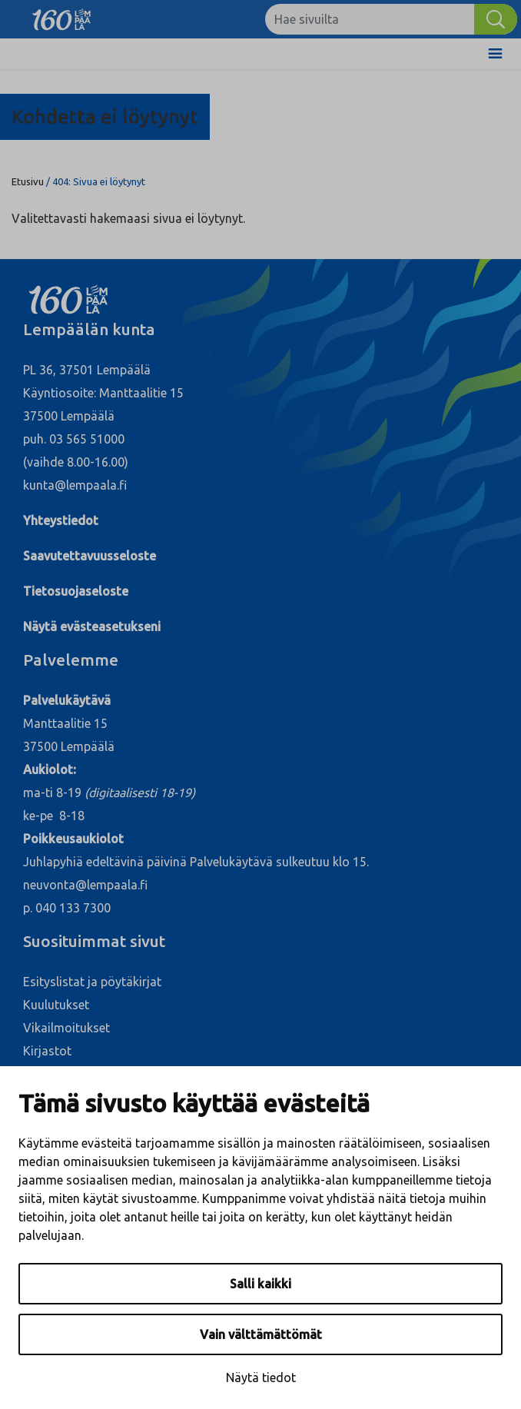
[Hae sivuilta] (369, 19)
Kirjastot (47, 1051)
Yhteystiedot (60, 520)
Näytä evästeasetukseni (92, 626)
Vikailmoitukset (66, 1028)
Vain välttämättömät (261, 1334)
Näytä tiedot (261, 1377)
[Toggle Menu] (495, 53)
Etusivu (28, 181)
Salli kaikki (260, 1284)
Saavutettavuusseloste (89, 556)
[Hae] (495, 19)
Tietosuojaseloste (75, 591)
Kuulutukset (56, 1005)
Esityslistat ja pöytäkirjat (92, 982)
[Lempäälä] (61, 15)
